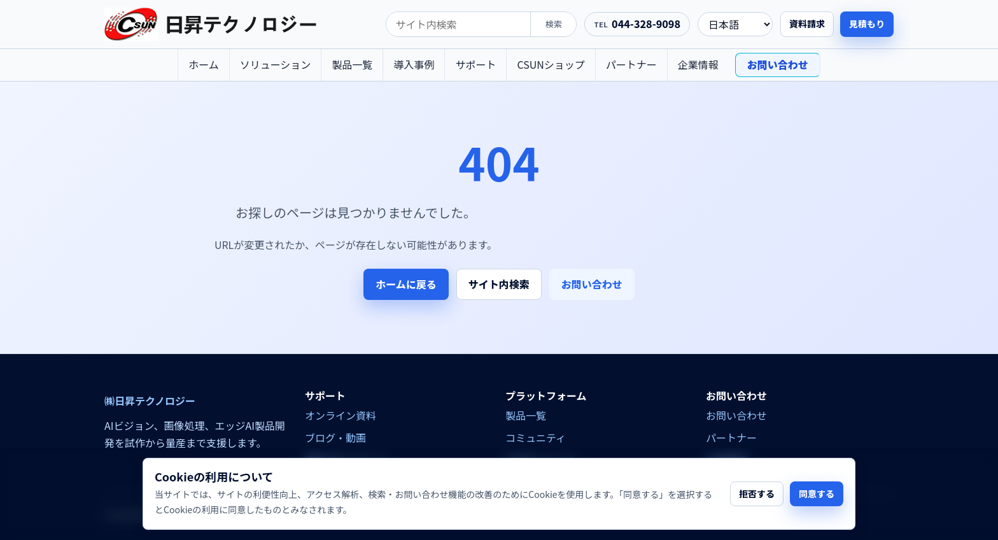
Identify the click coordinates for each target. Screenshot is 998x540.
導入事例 (413, 64)
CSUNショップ (550, 64)
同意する (816, 493)
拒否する (757, 493)
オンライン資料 (340, 415)
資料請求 (807, 23)
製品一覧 (352, 64)
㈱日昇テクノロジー (149, 401)
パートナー (631, 64)
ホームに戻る (406, 284)
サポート (475, 64)
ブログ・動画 (335, 437)
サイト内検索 (499, 284)
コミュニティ (535, 437)
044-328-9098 (646, 23)
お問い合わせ (777, 64)
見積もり (867, 23)
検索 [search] (553, 24)
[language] (735, 24)
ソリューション (275, 64)
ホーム (203, 64)
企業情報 (698, 64)
